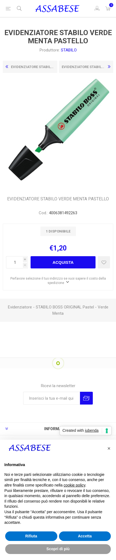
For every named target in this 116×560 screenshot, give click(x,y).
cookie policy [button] (74, 485)
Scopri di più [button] (58, 549)
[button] (109, 448)
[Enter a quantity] (14, 262)
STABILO (69, 50)
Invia (86, 398)
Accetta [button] (85, 536)
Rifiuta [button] (31, 536)
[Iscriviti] (51, 398)
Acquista (62, 262)
